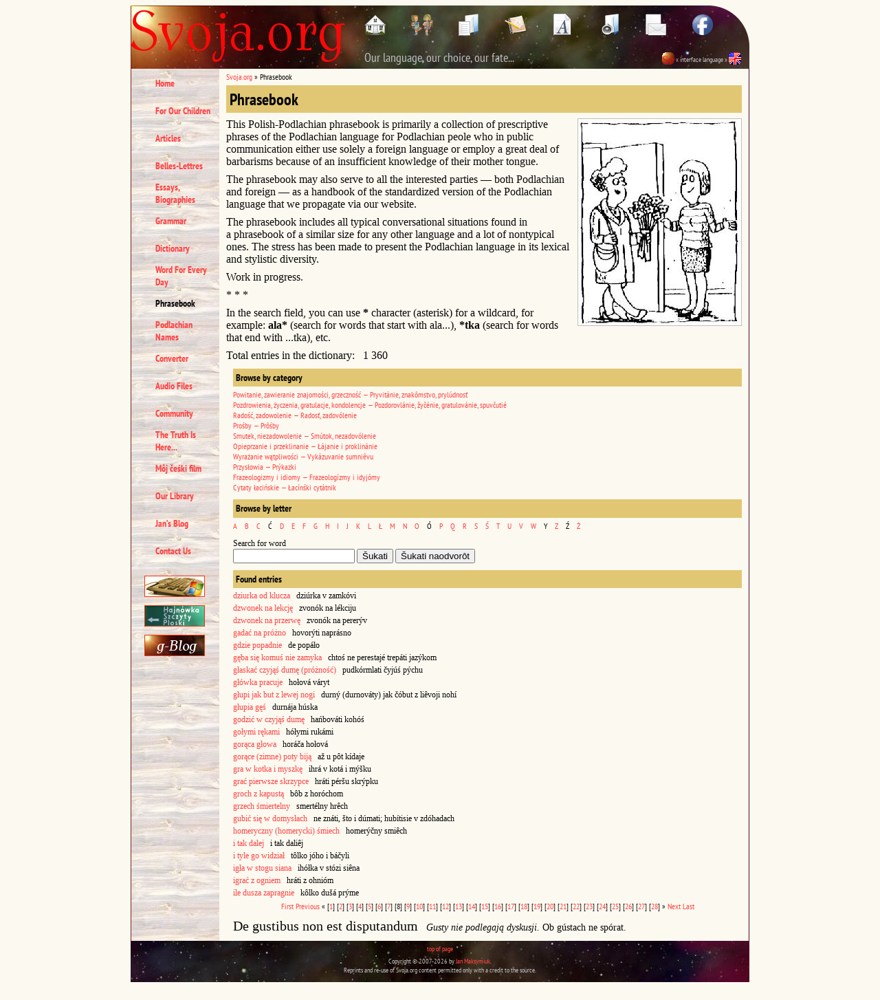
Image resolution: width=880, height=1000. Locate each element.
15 (484, 906)
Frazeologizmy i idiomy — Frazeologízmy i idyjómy (306, 477)
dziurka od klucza (261, 595)
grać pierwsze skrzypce (271, 781)
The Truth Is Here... (175, 440)
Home (165, 83)
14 (471, 906)
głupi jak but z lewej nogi (274, 694)
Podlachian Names (173, 330)
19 (537, 906)
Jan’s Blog (171, 523)
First (287, 906)
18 (523, 906)
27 (641, 906)
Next (674, 906)
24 (602, 906)
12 (445, 906)
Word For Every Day (181, 275)
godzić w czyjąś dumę (269, 719)
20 (550, 906)
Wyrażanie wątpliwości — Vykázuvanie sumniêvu (303, 456)
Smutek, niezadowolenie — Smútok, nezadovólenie (304, 436)
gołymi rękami (256, 732)
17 (510, 906)
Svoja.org (239, 77)
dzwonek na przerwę (266, 620)
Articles (168, 138)
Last (688, 906)
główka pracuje (258, 682)
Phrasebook (175, 303)
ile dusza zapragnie (263, 893)
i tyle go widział (259, 855)
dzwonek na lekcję (263, 608)
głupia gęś (249, 707)
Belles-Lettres (179, 166)
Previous (308, 906)
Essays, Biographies (175, 193)
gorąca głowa (254, 744)
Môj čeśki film (178, 468)
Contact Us (173, 551)
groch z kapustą (258, 793)
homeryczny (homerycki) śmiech (286, 831)
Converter (171, 358)
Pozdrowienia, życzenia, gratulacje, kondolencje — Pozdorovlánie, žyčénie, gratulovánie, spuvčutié (370, 405)
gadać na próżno (259, 633)
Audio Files (173, 386)
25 (615, 906)
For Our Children (182, 111)
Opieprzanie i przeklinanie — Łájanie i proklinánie (305, 446)
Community (174, 413)
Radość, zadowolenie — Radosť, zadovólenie (295, 415)
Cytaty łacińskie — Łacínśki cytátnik (284, 487)
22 (576, 906)
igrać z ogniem (256, 880)
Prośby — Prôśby (256, 425)
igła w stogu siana (262, 868)
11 (432, 906)
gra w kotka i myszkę (267, 769)
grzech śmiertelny (261, 806)
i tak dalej (248, 843)
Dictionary (172, 248)
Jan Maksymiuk (473, 961)
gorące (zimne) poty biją (272, 756)
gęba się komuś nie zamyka (277, 657)
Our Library (174, 496)
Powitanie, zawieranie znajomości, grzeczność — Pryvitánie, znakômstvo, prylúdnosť (350, 394)
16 (497, 906)
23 (589, 906)
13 (458, 906)
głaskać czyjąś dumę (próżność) (284, 670)
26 (628, 906)
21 (563, 906)
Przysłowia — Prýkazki (264, 466)
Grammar (170, 221)
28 (654, 906)
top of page (440, 948)
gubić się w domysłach (270, 818)
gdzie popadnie (257, 645)
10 (419, 906)
